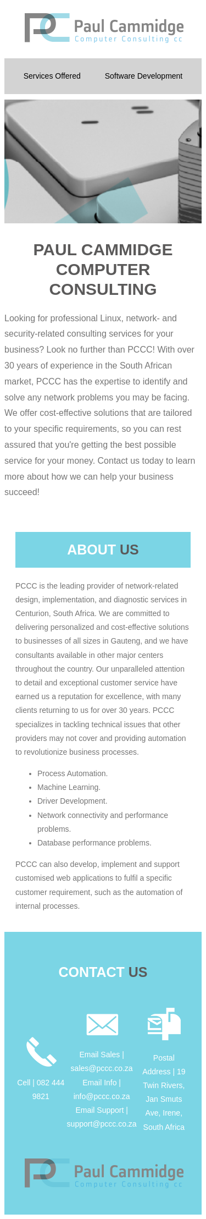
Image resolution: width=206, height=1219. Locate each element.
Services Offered (52, 76)
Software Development (144, 76)
